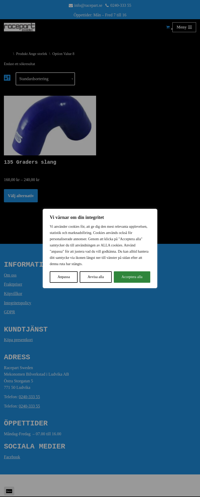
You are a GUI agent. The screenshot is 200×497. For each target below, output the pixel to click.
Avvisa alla (96, 277)
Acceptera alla (132, 277)
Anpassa (64, 277)
